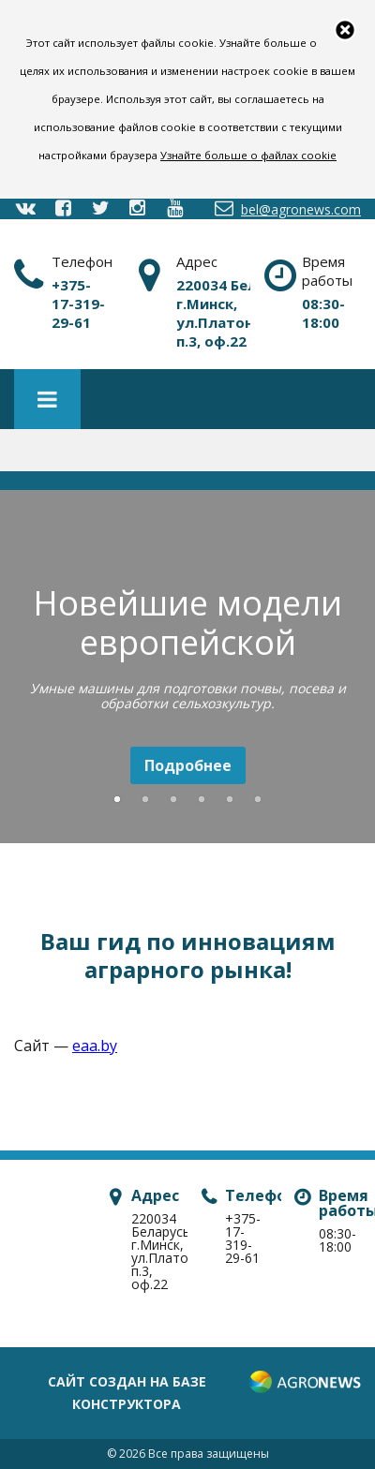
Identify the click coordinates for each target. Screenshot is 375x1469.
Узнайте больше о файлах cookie (248, 155)
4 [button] (201, 800)
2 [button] (145, 800)
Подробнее (188, 765)
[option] (187, 670)
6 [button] (257, 800)
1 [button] (117, 800)
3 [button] (173, 800)
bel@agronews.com (286, 208)
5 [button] (229, 800)
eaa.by (94, 1045)
